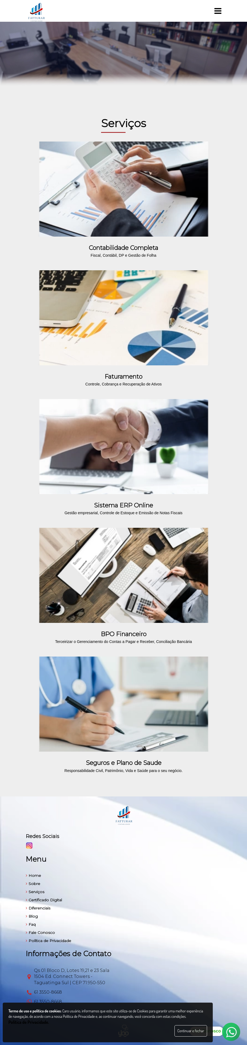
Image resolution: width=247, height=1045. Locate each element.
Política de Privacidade (48, 940)
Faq (31, 924)
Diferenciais (38, 908)
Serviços (35, 891)
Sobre (33, 883)
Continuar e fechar (190, 1030)
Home (33, 875)
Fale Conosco (40, 932)
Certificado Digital (44, 899)
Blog (32, 916)
